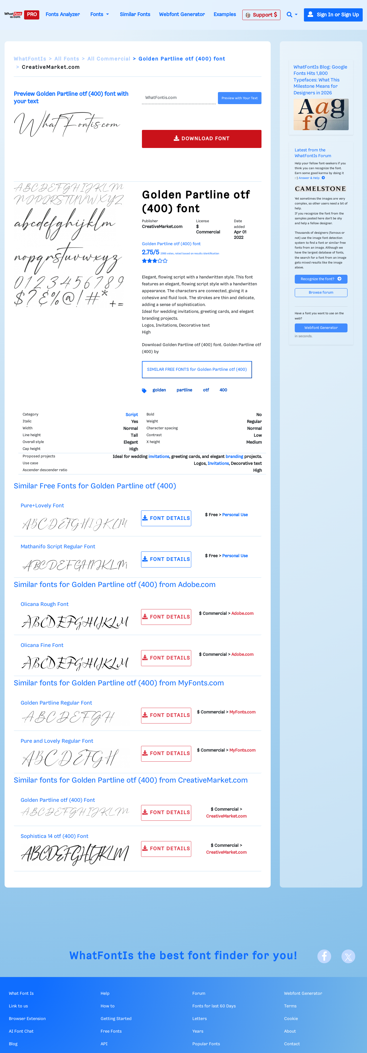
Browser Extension (27, 1019)
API (104, 1044)
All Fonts (66, 59)
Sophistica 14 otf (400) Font (54, 836)
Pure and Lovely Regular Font (57, 741)
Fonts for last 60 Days (214, 1006)
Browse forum (321, 293)
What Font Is (21, 993)
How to (108, 1006)
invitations (159, 457)
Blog (13, 1044)
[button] (292, 15)
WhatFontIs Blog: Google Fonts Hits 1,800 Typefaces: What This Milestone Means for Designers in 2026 (320, 80)
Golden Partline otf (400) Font (58, 800)
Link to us (18, 1006)
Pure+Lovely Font (42, 505)
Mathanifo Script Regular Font (58, 546)
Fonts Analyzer (63, 14)
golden (159, 390)
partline (184, 390)
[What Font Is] (13, 15)
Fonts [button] (97, 14)
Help (105, 993)
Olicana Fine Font (42, 645)
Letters (199, 1019)
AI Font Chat (21, 1031)
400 (223, 390)
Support (261, 15)
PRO (32, 14)
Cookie (291, 1019)
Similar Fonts (135, 14)
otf (206, 390)
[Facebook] (324, 956)
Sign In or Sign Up (333, 14)
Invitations (218, 463)
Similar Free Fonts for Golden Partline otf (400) (95, 486)
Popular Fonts (206, 1044)
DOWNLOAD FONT (202, 138)
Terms (290, 1006)
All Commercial (108, 59)
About (290, 1031)
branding (234, 457)
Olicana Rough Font (45, 604)
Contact (292, 1044)
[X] (348, 956)
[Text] (179, 98)
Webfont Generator (182, 14)
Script (132, 415)
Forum (198, 993)
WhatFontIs (30, 59)
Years (197, 1031)
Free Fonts (111, 1031)
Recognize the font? (321, 279)
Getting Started (116, 1019)
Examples (225, 14)
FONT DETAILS (166, 518)
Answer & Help (312, 178)
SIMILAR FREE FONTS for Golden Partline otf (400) (197, 369)
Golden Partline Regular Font (56, 703)
